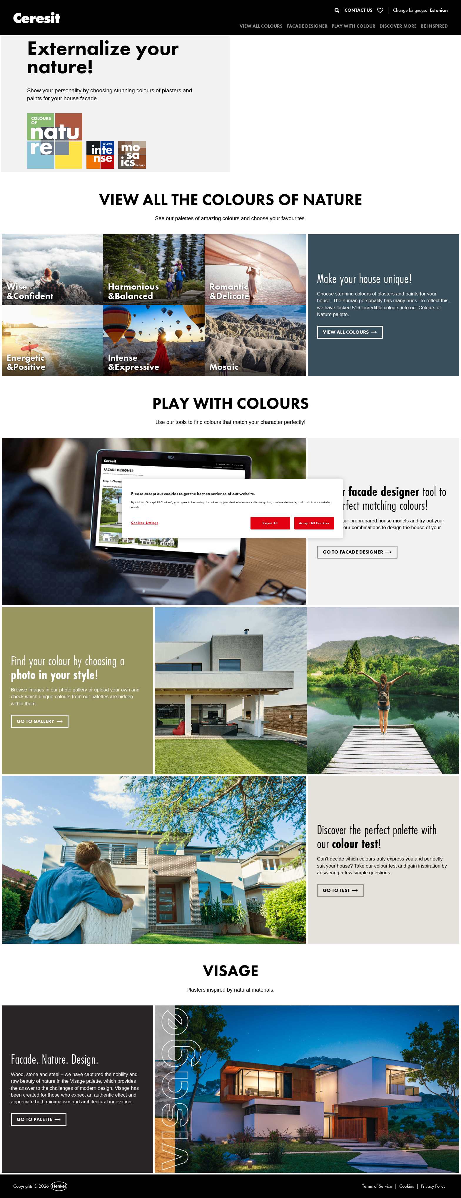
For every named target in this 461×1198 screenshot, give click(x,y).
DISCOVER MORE (398, 26)
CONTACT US (359, 10)
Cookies (406, 1186)
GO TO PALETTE (39, 1119)
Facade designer (307, 26)
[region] (232, 508)
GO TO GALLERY (40, 721)
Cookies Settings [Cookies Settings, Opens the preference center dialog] (144, 523)
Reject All (270, 523)
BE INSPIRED (434, 26)
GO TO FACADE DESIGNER (357, 552)
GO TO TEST (340, 890)
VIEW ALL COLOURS (261, 26)
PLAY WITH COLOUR (353, 26)
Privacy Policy (433, 1186)
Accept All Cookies (314, 523)
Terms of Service (377, 1186)
